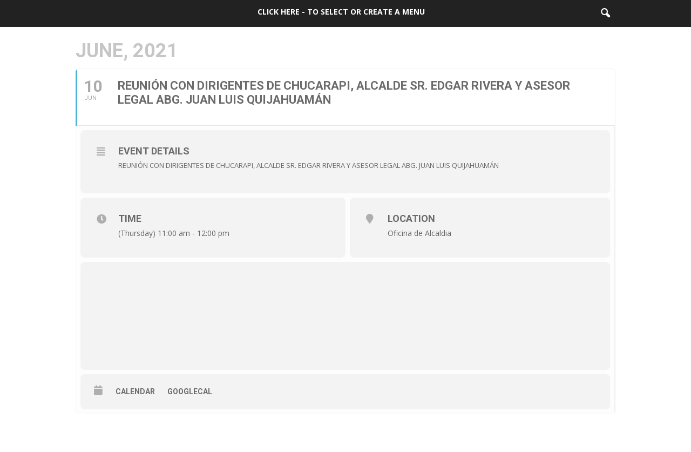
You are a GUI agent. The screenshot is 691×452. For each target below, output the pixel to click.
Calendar (135, 391)
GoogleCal (189, 391)
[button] (605, 13)
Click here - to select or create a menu (341, 11)
